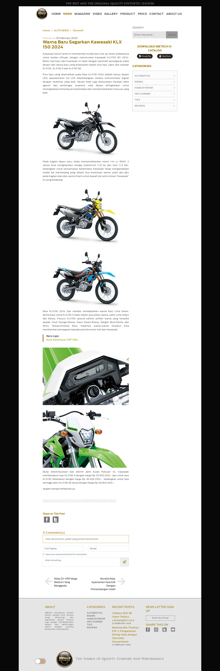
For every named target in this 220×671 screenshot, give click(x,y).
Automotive (155, 76)
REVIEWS (92, 628)
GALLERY (111, 14)
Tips (155, 100)
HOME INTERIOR (96, 619)
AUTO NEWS (61, 30)
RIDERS (91, 616)
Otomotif (78, 30)
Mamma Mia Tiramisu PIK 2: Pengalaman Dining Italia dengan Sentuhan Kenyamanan (125, 635)
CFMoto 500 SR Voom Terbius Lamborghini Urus (123, 617)
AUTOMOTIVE (94, 613)
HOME (56, 14)
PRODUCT (127, 14)
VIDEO (97, 14)
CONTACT (156, 14)
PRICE (142, 14)
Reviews (155, 106)
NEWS (67, 14)
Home (46, 30)
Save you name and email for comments (66, 554)
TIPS (89, 625)
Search (172, 35)
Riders (155, 82)
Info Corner (155, 94)
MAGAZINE (82, 14)
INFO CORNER (95, 622)
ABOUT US (174, 14)
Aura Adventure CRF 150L (62, 340)
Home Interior (155, 88)
